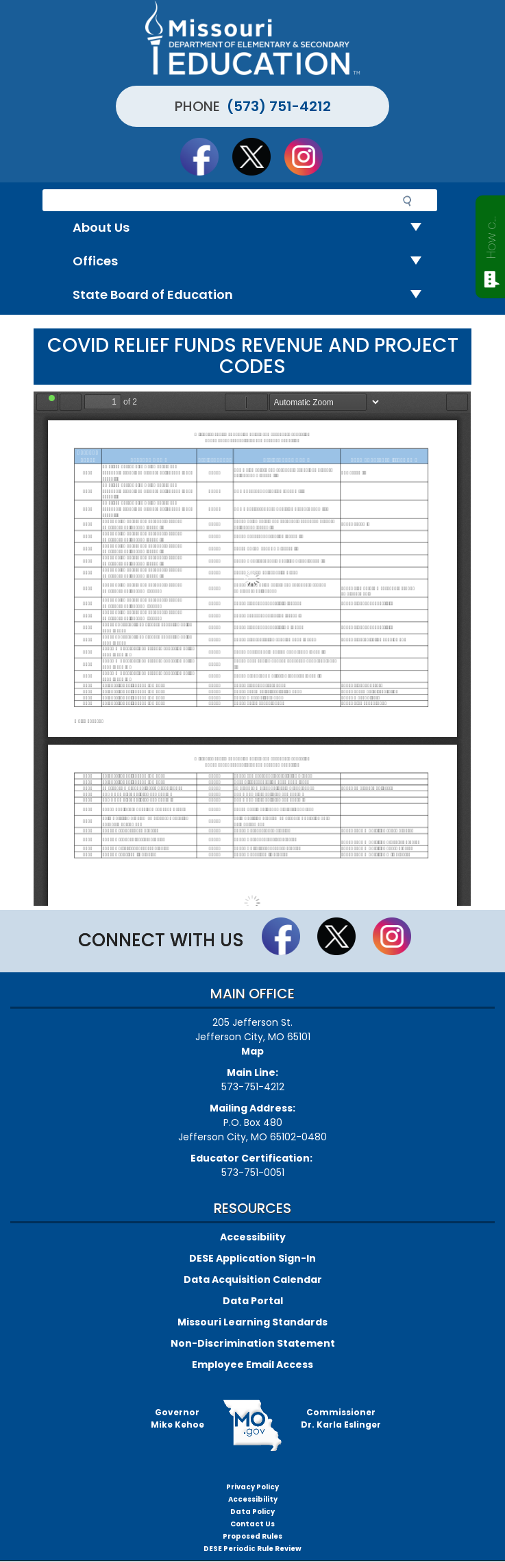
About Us (252, 228)
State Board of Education (252, 295)
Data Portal (253, 1301)
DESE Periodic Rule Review (252, 1548)
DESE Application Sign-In (252, 1258)
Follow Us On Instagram (310, 156)
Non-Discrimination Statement (253, 1343)
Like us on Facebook (206, 156)
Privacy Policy (252, 1487)
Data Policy (252, 1511)
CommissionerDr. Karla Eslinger (341, 1418)
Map (252, 1051)
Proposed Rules (252, 1536)
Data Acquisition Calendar (253, 1279)
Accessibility (253, 1237)
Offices (252, 262)
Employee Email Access (252, 1364)
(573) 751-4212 (279, 106)
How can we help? (491, 235)
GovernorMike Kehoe (177, 1418)
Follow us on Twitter (258, 156)
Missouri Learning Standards (252, 1322)
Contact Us (252, 1524)
